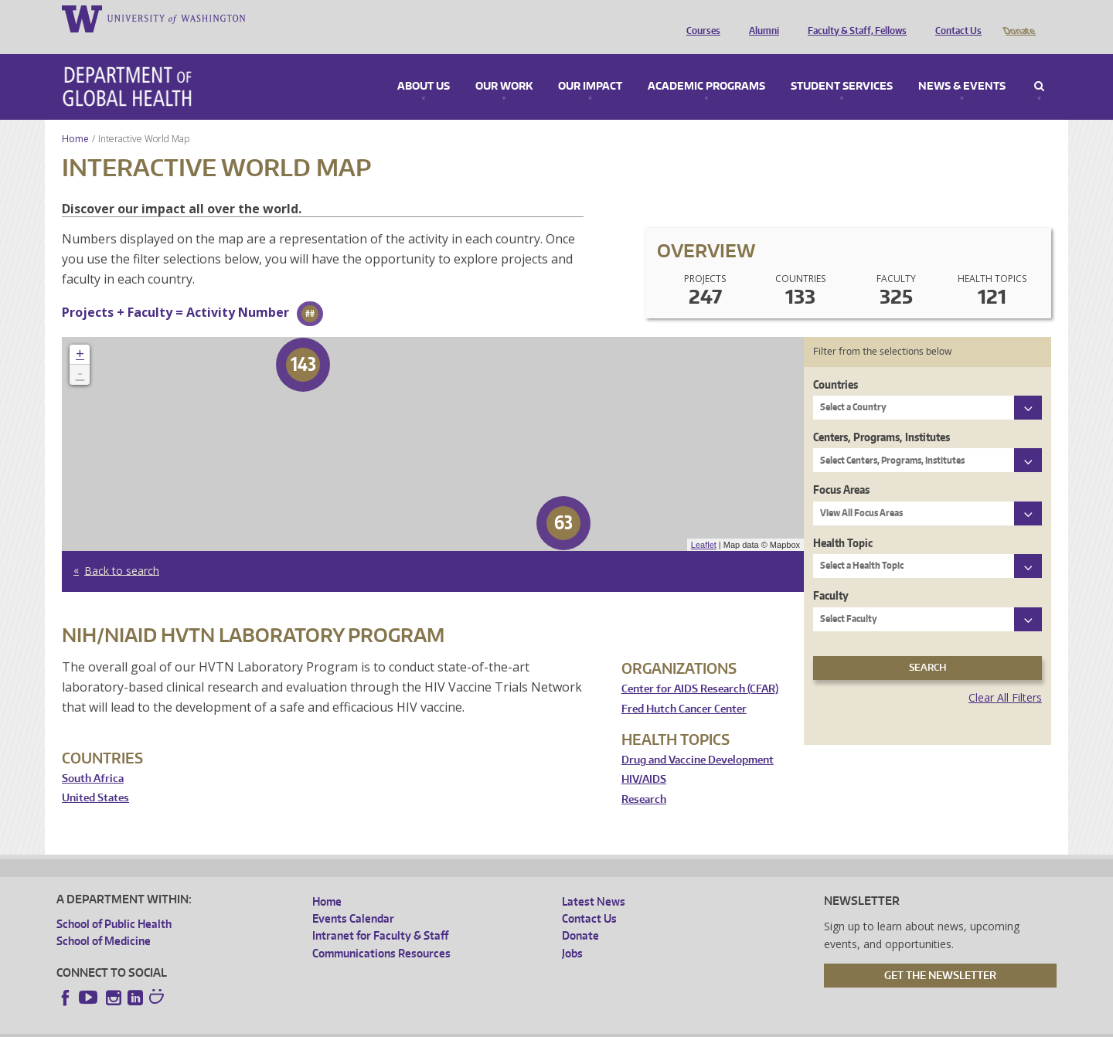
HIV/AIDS (643, 757)
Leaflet (703, 523)
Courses (699, 17)
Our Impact (590, 65)
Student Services (842, 65)
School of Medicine (103, 919)
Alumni (760, 17)
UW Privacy (260, 1024)
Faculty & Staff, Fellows (853, 17)
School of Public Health (114, 902)
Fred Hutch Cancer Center (684, 687)
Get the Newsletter (940, 953)
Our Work (504, 65)
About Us (423, 65)
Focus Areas (841, 467)
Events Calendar (353, 896)
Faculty (831, 573)
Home (75, 117)
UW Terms (323, 1024)
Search (1039, 65)
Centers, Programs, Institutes (881, 415)
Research (643, 778)
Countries (835, 362)
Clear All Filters (1005, 675)
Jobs (572, 931)
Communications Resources (381, 931)
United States (95, 776)
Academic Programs (706, 65)
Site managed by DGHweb (415, 1024)
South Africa (93, 757)
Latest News (593, 879)
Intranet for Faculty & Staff (380, 913)
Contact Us (954, 17)
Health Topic (843, 521)
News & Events (962, 65)
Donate (1018, 17)
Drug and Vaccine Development (697, 738)
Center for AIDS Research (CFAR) (699, 667)
